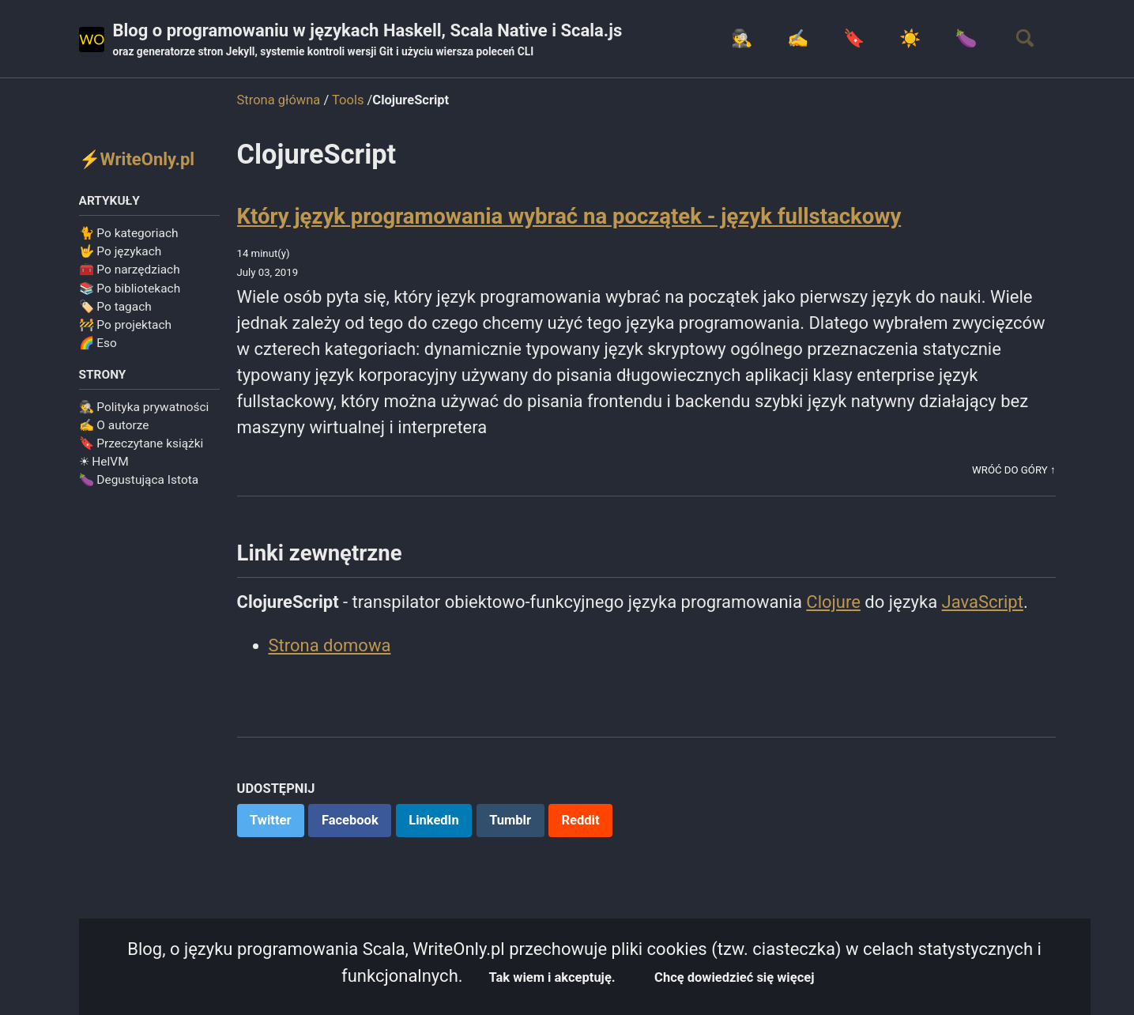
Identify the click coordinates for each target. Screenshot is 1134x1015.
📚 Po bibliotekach (130, 288)
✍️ (797, 38)
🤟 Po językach (120, 251)
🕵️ (741, 38)
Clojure (833, 602)
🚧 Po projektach (125, 325)
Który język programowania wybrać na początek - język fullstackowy (569, 216)
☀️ (910, 38)
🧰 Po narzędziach (129, 269)
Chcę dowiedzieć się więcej (734, 977)
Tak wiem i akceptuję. (552, 977)
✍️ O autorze (114, 425)
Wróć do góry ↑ (1013, 470)
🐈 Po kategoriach (129, 233)
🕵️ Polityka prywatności (144, 407)
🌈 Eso (98, 343)
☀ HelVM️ (104, 462)
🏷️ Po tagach (115, 307)
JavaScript (982, 602)
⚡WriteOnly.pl (137, 159)
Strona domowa (330, 645)
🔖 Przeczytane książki (141, 443)
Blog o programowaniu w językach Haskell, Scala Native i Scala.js (368, 40)
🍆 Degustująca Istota (139, 480)
